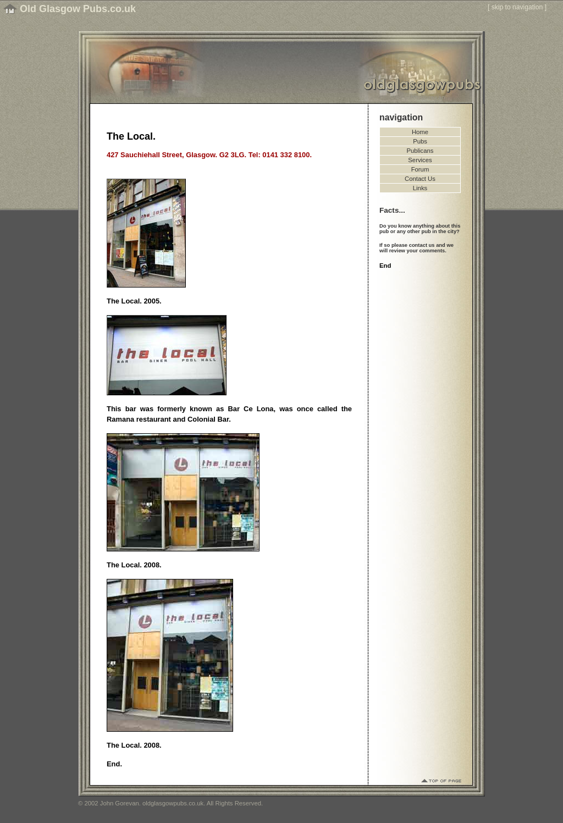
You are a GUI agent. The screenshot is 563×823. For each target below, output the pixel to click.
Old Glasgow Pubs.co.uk (78, 8)
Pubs (420, 141)
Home (420, 132)
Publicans (420, 150)
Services (420, 160)
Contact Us (420, 178)
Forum (420, 169)
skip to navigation (517, 7)
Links (420, 188)
